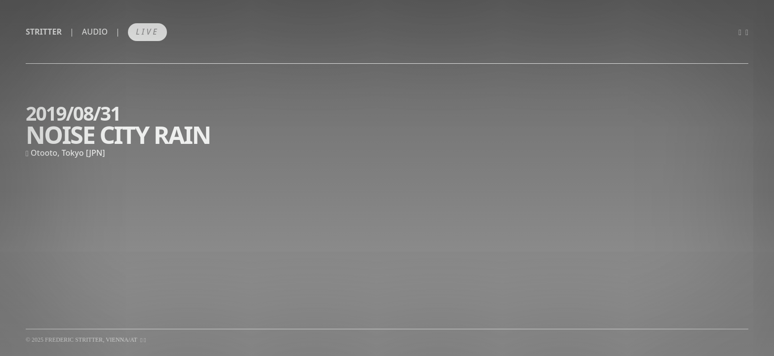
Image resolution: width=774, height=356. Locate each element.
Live (147, 31)
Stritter (44, 31)
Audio (95, 31)
